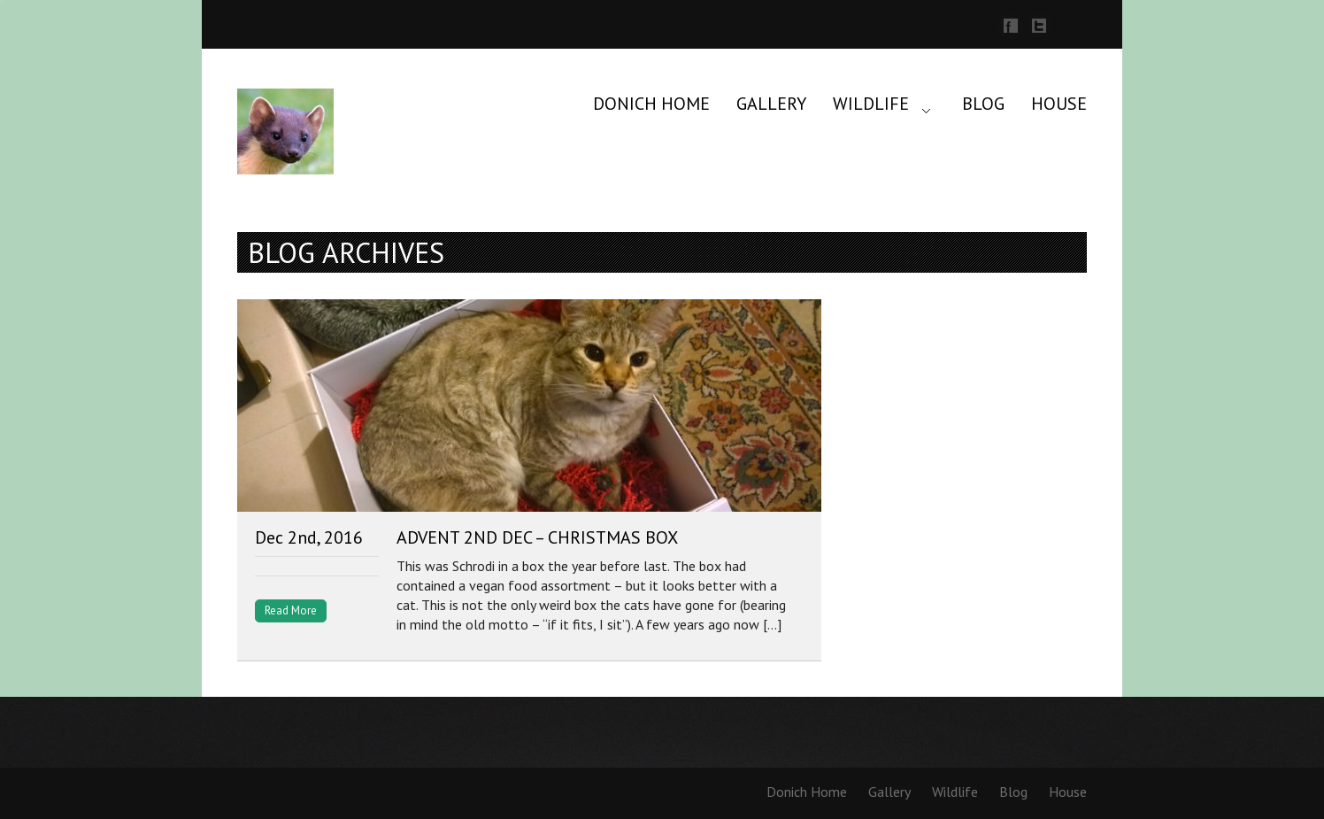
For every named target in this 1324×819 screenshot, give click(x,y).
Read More (291, 610)
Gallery (771, 103)
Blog (983, 103)
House (1059, 103)
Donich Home (651, 103)
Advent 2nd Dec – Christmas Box (537, 537)
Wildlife (871, 103)
